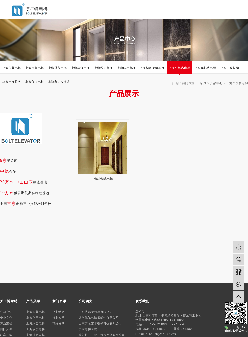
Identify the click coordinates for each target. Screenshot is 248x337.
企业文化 (6, 317)
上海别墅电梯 (34, 67)
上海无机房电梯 (205, 67)
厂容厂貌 (6, 335)
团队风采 (6, 329)
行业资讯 (58, 317)
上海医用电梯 (126, 67)
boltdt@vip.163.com (163, 334)
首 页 (203, 83)
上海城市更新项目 (152, 67)
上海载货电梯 (80, 67)
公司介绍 (6, 311)
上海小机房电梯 (179, 67)
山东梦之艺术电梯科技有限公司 (100, 323)
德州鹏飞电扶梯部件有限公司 (99, 317)
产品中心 (216, 83)
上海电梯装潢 (11, 81)
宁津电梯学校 (88, 329)
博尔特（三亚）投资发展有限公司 (102, 335)
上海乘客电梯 (57, 67)
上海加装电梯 (11, 67)
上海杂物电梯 (34, 81)
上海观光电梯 (103, 67)
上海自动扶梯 (230, 67)
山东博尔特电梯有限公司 (96, 311)
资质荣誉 (6, 323)
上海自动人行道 (59, 81)
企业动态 (58, 311)
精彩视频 (58, 323)
